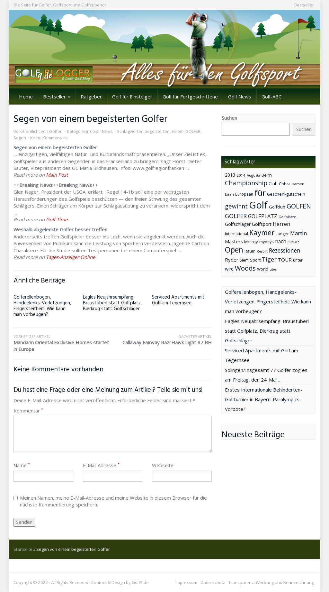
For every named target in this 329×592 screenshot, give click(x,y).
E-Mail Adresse (101, 465)
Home (26, 96)
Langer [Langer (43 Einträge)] (282, 233)
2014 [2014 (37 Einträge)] (240, 175)
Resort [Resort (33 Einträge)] (262, 251)
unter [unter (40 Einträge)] (298, 260)
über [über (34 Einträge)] (274, 269)
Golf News (239, 96)
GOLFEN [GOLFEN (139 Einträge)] (299, 206)
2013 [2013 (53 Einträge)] (230, 175)
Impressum (186, 582)
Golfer (55, 131)
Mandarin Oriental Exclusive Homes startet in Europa (62, 343)
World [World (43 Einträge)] (262, 269)
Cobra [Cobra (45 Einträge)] (284, 184)
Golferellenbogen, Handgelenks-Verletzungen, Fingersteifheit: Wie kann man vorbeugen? (42, 306)
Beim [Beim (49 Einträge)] (267, 175)
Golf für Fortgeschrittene (190, 96)
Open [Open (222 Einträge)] (234, 250)
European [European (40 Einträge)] (244, 194)
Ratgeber (91, 96)
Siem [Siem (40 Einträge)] (244, 260)
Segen (19, 138)
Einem (177, 131)
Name (21, 465)
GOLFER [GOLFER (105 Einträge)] (236, 216)
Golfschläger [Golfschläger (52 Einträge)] (238, 224)
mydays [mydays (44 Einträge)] (266, 242)
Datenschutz (212, 582)
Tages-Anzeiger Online (70, 257)
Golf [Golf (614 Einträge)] (258, 205)
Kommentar (28, 410)
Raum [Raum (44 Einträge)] (250, 251)
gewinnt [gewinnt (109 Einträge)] (236, 206)
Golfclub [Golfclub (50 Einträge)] (277, 207)
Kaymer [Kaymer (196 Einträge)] (261, 232)
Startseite (22, 549)
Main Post (57, 174)
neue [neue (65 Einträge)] (293, 241)
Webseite (162, 465)
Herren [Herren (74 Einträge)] (281, 223)
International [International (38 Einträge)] (236, 233)
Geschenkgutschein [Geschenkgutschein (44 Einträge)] (286, 194)
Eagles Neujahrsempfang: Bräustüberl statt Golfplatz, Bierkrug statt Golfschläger (112, 303)
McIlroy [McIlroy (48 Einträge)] (251, 242)
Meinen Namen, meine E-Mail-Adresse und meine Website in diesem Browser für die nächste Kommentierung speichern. (110, 501)
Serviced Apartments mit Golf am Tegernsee (178, 300)
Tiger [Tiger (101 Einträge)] (269, 259)
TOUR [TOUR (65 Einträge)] (285, 259)
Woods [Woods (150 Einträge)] (245, 268)
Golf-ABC (271, 96)
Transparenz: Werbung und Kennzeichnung (271, 582)
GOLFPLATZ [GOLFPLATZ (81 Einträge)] (262, 216)
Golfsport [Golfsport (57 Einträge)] (261, 224)
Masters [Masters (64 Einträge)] (234, 241)
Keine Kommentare (49, 138)
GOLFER (192, 131)
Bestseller (304, 5)
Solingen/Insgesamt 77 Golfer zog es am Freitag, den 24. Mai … (266, 375)
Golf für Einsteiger (132, 96)
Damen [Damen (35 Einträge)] (298, 183)
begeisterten (157, 131)
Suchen (229, 118)
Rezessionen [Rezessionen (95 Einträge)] (284, 250)
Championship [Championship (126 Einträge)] (246, 183)
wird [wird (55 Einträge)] (229, 269)
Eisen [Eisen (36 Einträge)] (229, 194)
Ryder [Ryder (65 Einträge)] (231, 259)
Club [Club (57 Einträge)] (273, 183)
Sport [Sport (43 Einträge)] (255, 260)
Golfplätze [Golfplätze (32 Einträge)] (287, 217)
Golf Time (56, 219)
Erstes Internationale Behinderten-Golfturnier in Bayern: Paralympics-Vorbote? (263, 399)
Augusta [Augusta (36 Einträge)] (253, 175)
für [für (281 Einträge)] (260, 192)
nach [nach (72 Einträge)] (280, 241)
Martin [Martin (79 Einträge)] (298, 233)
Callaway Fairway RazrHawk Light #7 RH (161, 340)
